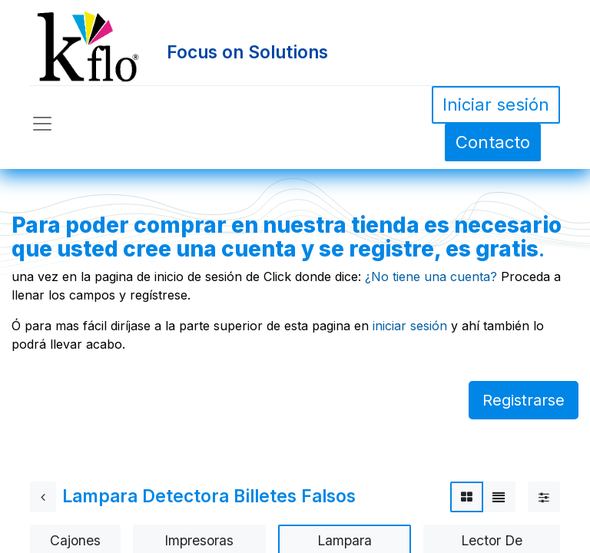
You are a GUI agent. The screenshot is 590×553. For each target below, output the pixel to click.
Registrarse (523, 400)
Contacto (493, 142)
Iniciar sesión (495, 104)
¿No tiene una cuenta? (431, 276)
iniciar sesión (410, 325)
